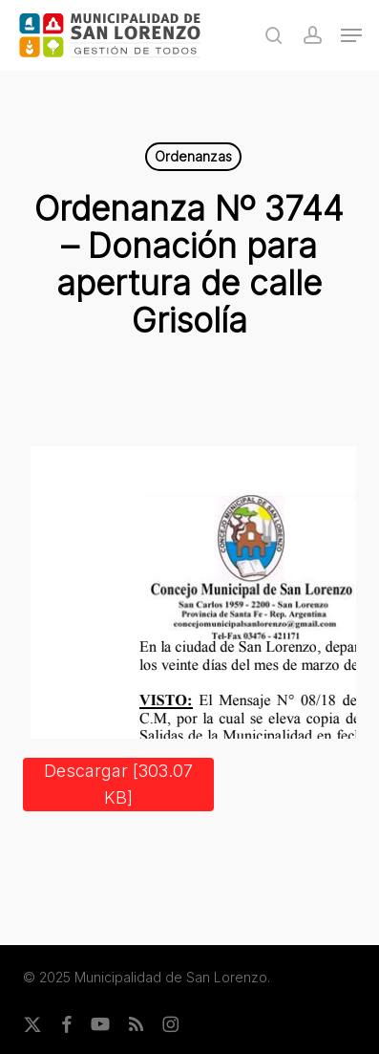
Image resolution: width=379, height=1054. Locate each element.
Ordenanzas (193, 156)
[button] (351, 35)
